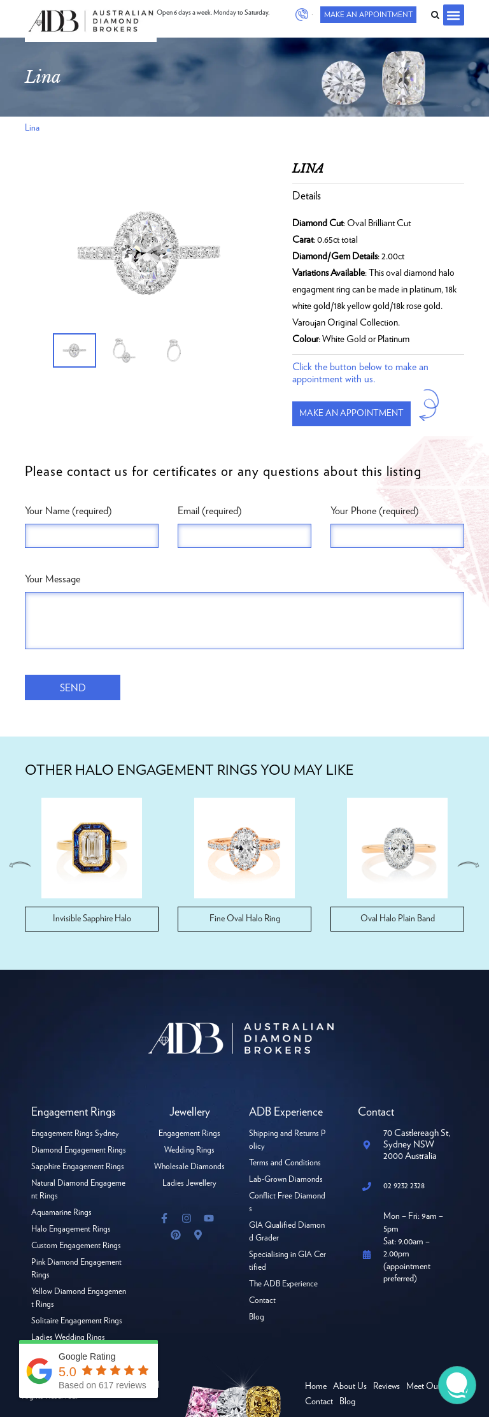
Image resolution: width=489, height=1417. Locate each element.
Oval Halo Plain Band (397, 918)
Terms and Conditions (285, 1163)
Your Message (52, 579)
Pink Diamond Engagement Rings (76, 1268)
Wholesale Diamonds (189, 1167)
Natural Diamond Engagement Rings (78, 1189)
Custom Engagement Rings (76, 1246)
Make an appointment (351, 413)
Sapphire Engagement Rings (77, 1167)
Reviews (386, 1386)
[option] (149, 253)
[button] (453, 14)
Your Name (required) (68, 511)
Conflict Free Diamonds (287, 1202)
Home (316, 1386)
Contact (262, 1301)
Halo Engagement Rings (71, 1229)
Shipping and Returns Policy (287, 1140)
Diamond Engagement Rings (78, 1150)
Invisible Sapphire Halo (92, 918)
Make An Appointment (367, 14)
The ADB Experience (283, 1284)
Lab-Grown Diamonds (286, 1180)
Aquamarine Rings (61, 1213)
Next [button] (468, 864)
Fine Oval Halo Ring (244, 918)
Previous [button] (20, 864)
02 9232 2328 (303, 14)
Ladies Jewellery (189, 1183)
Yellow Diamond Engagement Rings (78, 1298)
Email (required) (210, 511)
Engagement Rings (189, 1134)
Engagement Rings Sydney (75, 1134)
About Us (350, 1386)
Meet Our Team (434, 1386)
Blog (256, 1317)
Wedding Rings (189, 1150)
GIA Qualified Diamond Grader (287, 1231)
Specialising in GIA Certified (287, 1261)
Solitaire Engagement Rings (76, 1321)
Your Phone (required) (374, 511)
